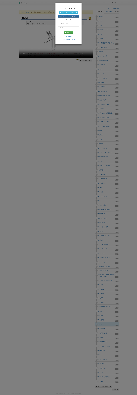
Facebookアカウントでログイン (68, 16)
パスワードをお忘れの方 (68, 39)
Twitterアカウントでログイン (68, 12)
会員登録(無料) (68, 37)
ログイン (68, 32)
